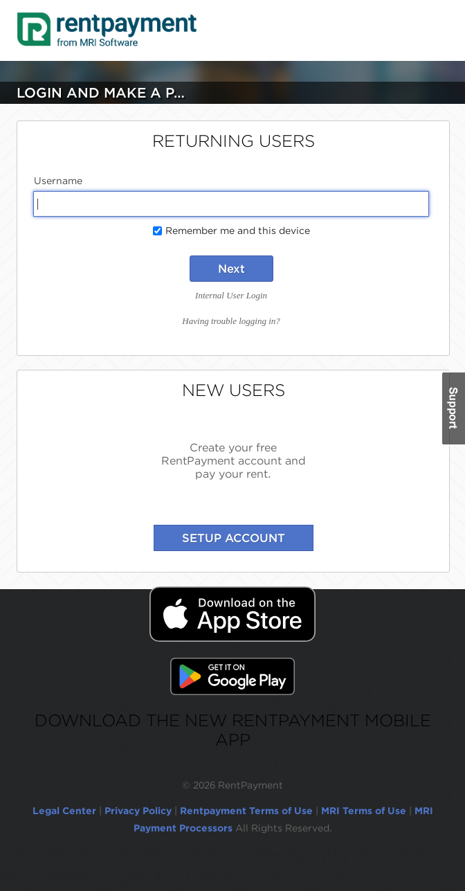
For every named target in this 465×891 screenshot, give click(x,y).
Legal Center (64, 810)
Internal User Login (231, 295)
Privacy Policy (138, 810)
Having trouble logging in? (231, 321)
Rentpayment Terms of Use (246, 810)
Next (231, 269)
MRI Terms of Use (363, 810)
